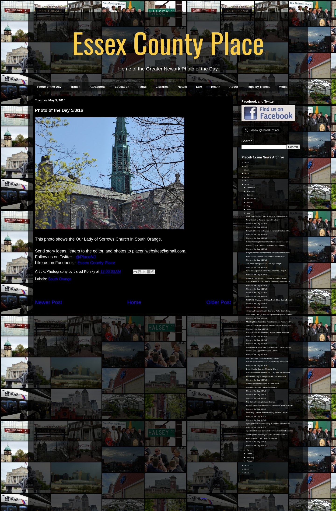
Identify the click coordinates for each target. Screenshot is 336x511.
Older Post (218, 302)
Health (215, 86)
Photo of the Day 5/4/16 (256, 420)
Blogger (204, 498)
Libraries (162, 86)
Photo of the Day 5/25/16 (256, 267)
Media (283, 86)
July (248, 206)
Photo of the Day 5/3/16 (256, 427)
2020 (246, 170)
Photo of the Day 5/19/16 (256, 304)
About (233, 86)
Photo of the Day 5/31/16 (256, 224)
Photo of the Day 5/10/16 (256, 380)
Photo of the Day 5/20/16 (256, 296)
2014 (246, 469)
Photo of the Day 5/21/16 (256, 293)
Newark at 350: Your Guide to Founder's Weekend (267, 362)
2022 (246, 163)
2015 (246, 466)
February (251, 457)
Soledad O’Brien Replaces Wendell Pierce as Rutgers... (269, 325)
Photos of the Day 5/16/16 (257, 329)
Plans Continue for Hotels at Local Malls (262, 384)
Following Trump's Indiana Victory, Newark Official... (267, 413)
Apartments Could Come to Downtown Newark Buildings (269, 431)
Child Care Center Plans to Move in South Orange (266, 216)
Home (134, 302)
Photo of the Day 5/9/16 (256, 391)
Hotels (182, 86)
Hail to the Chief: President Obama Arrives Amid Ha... (268, 333)
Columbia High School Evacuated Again (262, 358)
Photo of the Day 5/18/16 (256, 307)
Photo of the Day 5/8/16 (256, 395)
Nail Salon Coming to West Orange (260, 402)
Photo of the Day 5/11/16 (256, 365)
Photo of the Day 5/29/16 (256, 234)
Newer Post (48, 302)
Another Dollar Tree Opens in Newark (261, 438)
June (249, 209)
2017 (246, 181)
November (251, 191)
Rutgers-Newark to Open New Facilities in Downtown (268, 253)
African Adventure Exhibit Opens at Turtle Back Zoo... (268, 311)
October (250, 195)
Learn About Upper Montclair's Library (261, 351)
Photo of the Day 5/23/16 (256, 285)
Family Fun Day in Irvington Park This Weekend (266, 376)
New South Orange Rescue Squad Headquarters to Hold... (270, 314)
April (249, 450)
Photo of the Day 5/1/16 (256, 445)
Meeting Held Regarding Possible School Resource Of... (269, 322)
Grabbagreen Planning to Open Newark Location (266, 435)
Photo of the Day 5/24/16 (256, 274)
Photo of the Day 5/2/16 (256, 442)
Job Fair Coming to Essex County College (263, 263)
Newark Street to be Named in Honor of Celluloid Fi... (268, 231)
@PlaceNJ (86, 257)
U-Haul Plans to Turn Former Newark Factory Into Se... (269, 282)
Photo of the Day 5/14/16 (256, 340)
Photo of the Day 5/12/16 (256, 355)
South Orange (59, 279)
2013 (246, 473)
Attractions (97, 86)
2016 (246, 184)
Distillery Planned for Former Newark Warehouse (266, 278)
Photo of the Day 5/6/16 (256, 409)
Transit (75, 86)
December (251, 188)
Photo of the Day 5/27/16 (256, 249)
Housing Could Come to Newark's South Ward (265, 245)
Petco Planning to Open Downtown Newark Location (268, 242)
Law (199, 86)
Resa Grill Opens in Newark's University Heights (266, 271)
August (250, 202)
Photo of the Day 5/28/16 (256, 238)
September (251, 198)
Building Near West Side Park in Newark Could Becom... (269, 347)
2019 (246, 173)
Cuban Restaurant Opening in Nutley (261, 387)
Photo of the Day (49, 86)
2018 (246, 177)
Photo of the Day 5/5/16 (256, 416)
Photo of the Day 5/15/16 (256, 336)
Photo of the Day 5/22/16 (256, 289)
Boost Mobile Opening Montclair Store (262, 369)
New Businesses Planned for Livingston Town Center (268, 373)
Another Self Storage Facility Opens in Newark (265, 256)
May (249, 213)
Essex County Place (168, 42)
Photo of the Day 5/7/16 (256, 398)
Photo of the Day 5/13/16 (256, 344)
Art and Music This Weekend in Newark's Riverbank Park (269, 405)
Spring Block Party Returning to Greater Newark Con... (268, 424)
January (250, 461)
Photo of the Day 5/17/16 (256, 318)
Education (122, 86)
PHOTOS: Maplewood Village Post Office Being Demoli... (270, 300)
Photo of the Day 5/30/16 (256, 227)
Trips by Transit (258, 86)
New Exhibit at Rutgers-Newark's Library (263, 220)
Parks (142, 86)
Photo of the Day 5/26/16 (256, 260)
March (249, 454)
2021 (246, 166)
